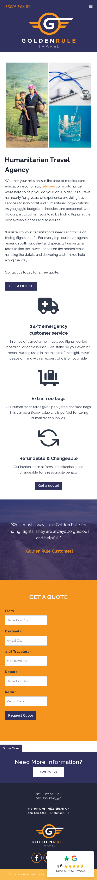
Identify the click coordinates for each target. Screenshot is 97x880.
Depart (12, 672)
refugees (49, 186)
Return (11, 692)
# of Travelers (18, 652)
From (10, 611)
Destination (15, 631)
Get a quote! (48, 486)
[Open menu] (93, 6)
